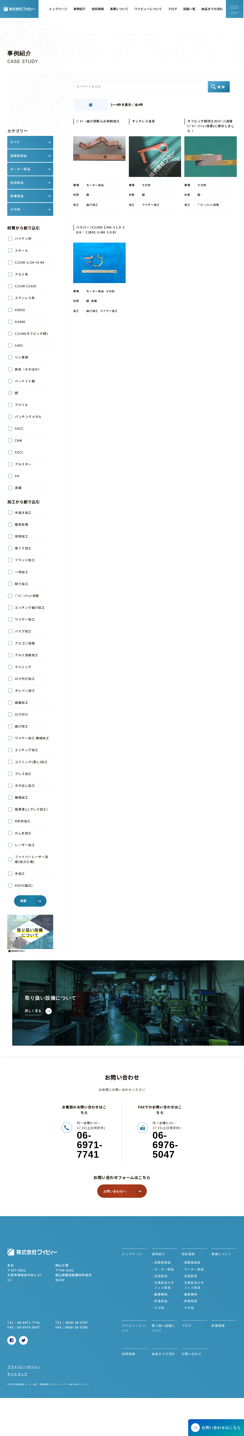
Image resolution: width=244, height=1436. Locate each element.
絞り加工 (21, 583)
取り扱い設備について (163, 1328)
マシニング (23, 666)
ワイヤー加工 (25, 619)
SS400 (20, 321)
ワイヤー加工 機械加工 (32, 738)
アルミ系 (21, 274)
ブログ (173, 8)
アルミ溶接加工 (26, 655)
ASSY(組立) (24, 885)
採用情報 (128, 1353)
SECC (19, 452)
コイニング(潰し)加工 (31, 762)
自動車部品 (162, 1262)
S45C (19, 345)
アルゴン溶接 (25, 643)
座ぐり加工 (23, 548)
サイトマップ (17, 1374)
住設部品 (161, 1276)
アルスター (23, 464)
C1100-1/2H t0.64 (29, 262)
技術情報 (98, 8)
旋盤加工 (21, 702)
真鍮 (18, 487)
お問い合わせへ (115, 1191)
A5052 (20, 310)
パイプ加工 (23, 631)
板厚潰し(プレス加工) (31, 809)
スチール (21, 250)
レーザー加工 (25, 845)
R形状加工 (22, 821)
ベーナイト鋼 (25, 381)
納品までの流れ (212, 8)
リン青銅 (21, 357)
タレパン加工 (25, 690)
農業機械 (161, 1294)
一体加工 (21, 572)
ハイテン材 (23, 238)
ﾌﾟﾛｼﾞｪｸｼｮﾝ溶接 (27, 595)
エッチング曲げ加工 (30, 607)
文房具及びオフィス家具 (164, 1285)
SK (17, 476)
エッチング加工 (26, 749)
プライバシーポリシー (23, 1366)
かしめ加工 (23, 833)
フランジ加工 (25, 560)
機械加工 (21, 797)
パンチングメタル (28, 416)
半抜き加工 (23, 512)
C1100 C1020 (25, 286)
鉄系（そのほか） (28, 369)
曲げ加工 (21, 726)
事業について (120, 8)
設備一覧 (190, 8)
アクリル (21, 404)
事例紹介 (80, 8)
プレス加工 (23, 773)
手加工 (20, 873)
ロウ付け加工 (26, 678)
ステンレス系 (25, 297)
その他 (159, 1307)
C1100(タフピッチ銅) (31, 333)
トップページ (59, 8)
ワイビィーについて (148, 8)
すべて (15, 142)
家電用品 (161, 1301)
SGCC (19, 428)
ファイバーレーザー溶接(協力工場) (31, 859)
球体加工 (21, 536)
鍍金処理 (21, 524)
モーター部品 (164, 1269)
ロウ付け (21, 714)
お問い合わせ (192, 1353)
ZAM (18, 440)
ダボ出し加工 (25, 785)
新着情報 (218, 1325)
